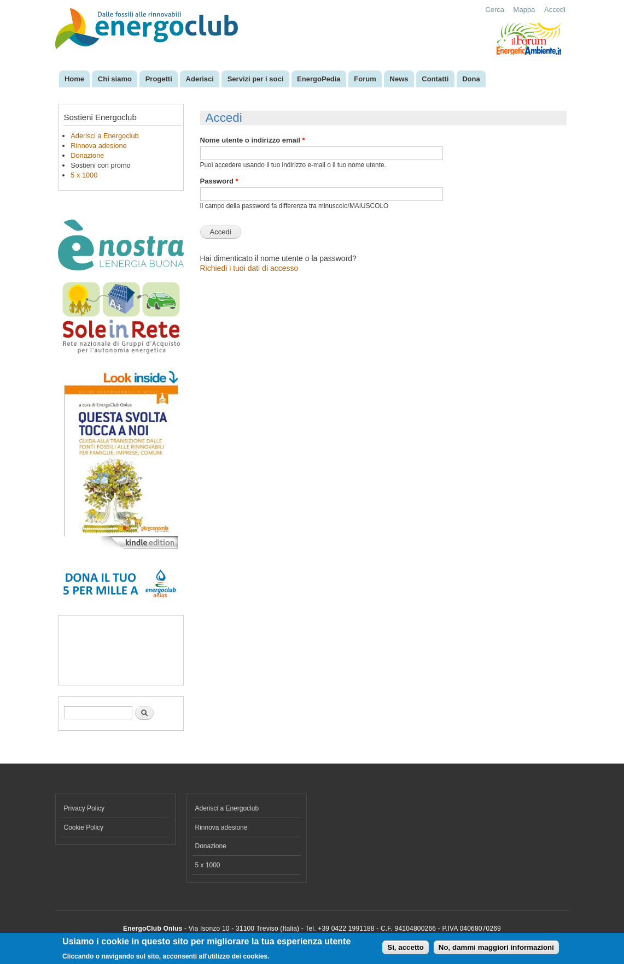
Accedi (554, 9)
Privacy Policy (84, 808)
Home (74, 79)
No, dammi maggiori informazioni (496, 947)
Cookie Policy (84, 827)
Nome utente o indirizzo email (252, 140)
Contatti (435, 79)
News (399, 79)
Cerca (494, 9)
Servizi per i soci (256, 79)
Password (219, 181)
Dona (471, 79)
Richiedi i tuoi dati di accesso (249, 268)
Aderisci (200, 79)
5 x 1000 (84, 175)
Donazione (87, 155)
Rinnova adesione (98, 145)
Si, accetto (405, 947)
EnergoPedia (318, 79)
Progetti (158, 79)
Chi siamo (115, 79)
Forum (365, 79)
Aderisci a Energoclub (104, 136)
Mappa (524, 9)
